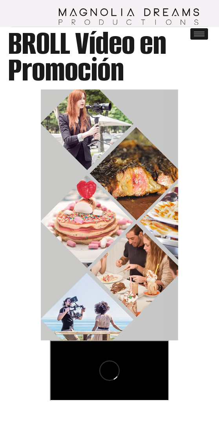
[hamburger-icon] (199, 34)
